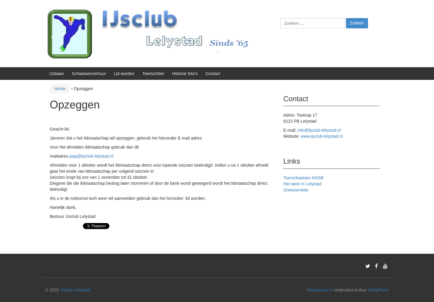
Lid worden (124, 73)
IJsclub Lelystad (75, 290)
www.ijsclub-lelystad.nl (322, 136)
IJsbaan (56, 73)
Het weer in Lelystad (302, 183)
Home (59, 88)
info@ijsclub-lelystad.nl (319, 130)
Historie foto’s (185, 73)
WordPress (378, 290)
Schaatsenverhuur (89, 73)
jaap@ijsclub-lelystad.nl (91, 156)
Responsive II (320, 290)
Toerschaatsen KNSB (303, 177)
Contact (213, 73)
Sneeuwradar (295, 189)
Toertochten (153, 73)
